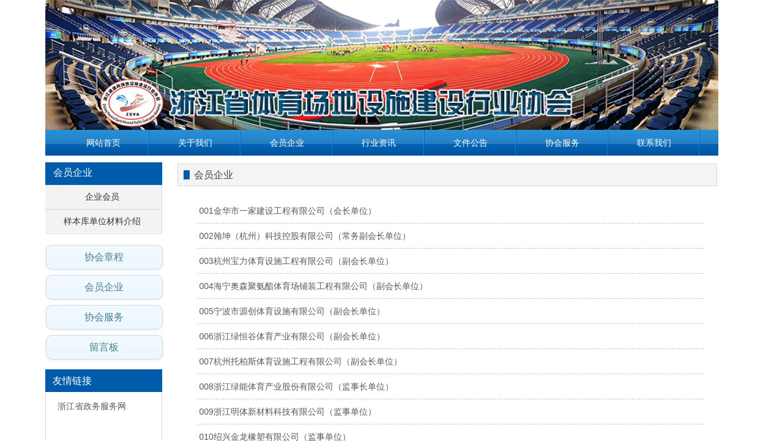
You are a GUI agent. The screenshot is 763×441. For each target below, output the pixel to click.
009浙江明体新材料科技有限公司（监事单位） (287, 412)
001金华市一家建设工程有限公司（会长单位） (287, 211)
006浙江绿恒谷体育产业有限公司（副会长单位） (292, 336)
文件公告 (470, 143)
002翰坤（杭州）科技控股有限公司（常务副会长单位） (305, 236)
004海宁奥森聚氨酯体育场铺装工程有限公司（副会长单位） (313, 286)
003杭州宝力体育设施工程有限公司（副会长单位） (296, 261)
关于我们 (195, 143)
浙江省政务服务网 (92, 406)
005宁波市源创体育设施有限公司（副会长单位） (292, 311)
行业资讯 (379, 143)
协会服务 (562, 143)
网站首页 (103, 143)
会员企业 (287, 143)
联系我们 (654, 143)
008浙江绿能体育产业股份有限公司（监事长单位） (296, 386)
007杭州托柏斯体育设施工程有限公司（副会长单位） (300, 361)
